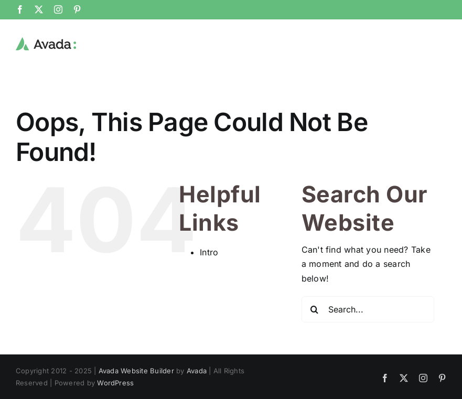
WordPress (115, 382)
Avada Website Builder (136, 370)
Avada (197, 370)
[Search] (315, 309)
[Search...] (368, 309)
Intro (209, 251)
